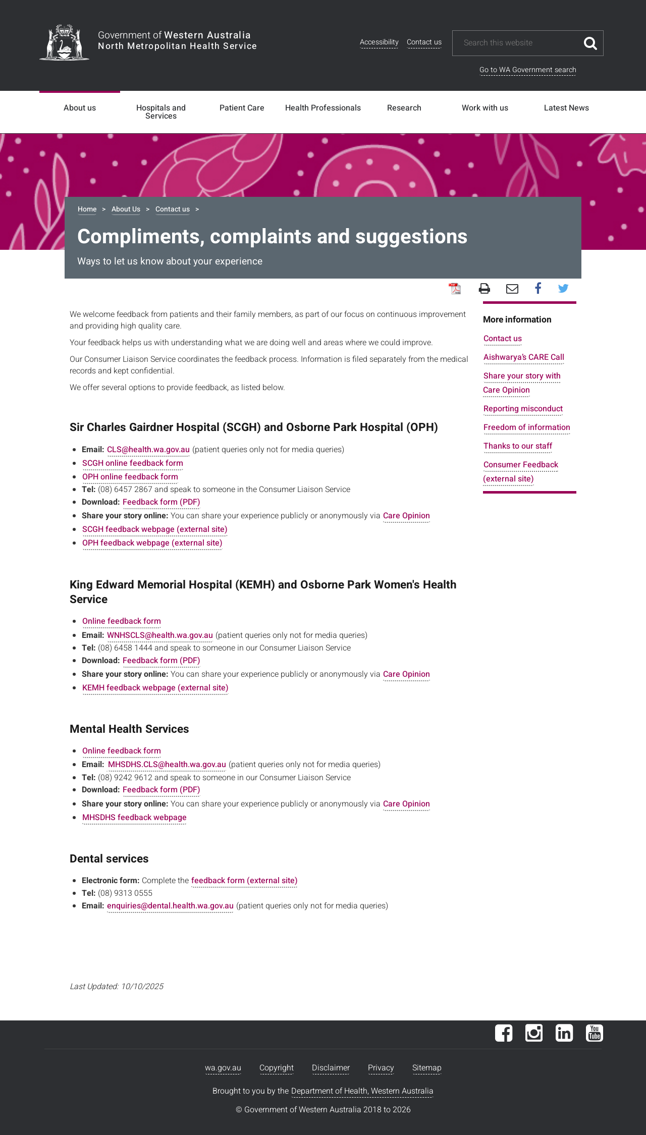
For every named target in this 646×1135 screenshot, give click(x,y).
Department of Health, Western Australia (362, 1091)
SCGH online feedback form (132, 463)
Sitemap (427, 1068)
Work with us (485, 108)
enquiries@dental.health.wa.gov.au (170, 906)
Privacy (381, 1068)
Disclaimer (331, 1068)
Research (404, 108)
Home (87, 209)
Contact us (424, 42)
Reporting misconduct (523, 409)
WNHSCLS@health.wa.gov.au (160, 635)
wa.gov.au (223, 1068)
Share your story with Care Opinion (522, 383)
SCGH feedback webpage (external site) (155, 529)
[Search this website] (520, 43)
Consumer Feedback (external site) (520, 471)
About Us (126, 209)
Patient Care (242, 108)
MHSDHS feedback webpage (134, 818)
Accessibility (379, 42)
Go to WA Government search (527, 70)
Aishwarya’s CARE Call (523, 357)
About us (80, 108)
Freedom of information (526, 427)
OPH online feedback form (130, 477)
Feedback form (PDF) (161, 502)
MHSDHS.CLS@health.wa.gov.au (167, 765)
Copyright (276, 1068)
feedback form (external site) (244, 881)
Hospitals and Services (161, 112)
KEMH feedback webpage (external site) (155, 688)
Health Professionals (323, 108)
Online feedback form (121, 621)
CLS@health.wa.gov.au (148, 450)
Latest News (566, 108)
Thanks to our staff (517, 446)
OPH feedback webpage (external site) (152, 543)
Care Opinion (406, 516)
